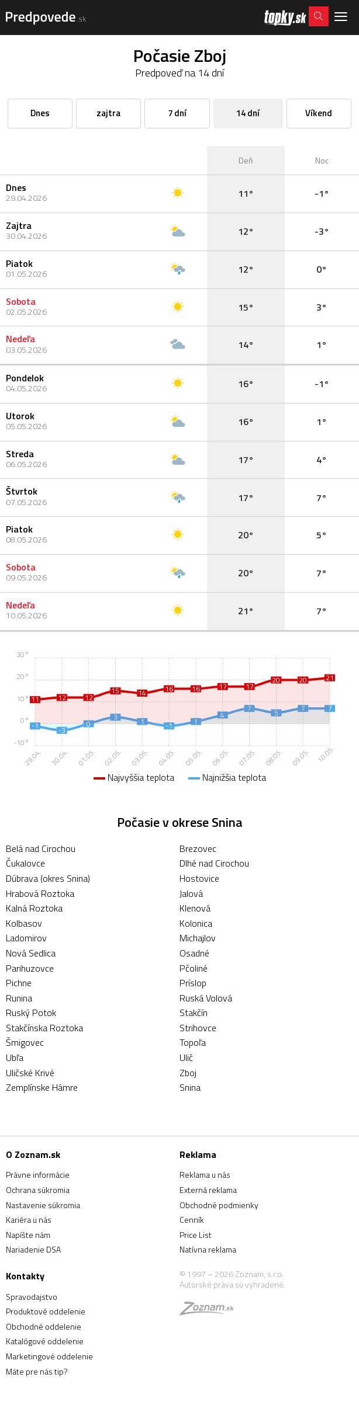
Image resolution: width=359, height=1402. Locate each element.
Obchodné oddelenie (43, 1326)
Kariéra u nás (28, 1219)
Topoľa (193, 1042)
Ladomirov (26, 938)
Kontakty (25, 1276)
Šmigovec (25, 1042)
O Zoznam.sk (33, 1154)
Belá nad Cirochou (40, 848)
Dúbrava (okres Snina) (48, 878)
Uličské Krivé (30, 1073)
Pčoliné (194, 968)
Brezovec (198, 848)
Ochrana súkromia (38, 1190)
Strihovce (198, 1028)
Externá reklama (208, 1190)
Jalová (191, 893)
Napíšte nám (28, 1235)
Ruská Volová (206, 998)
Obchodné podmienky (219, 1205)
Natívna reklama (208, 1249)
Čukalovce (25, 863)
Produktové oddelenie (45, 1311)
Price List (196, 1235)
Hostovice (199, 878)
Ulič (186, 1057)
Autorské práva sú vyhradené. (232, 1284)
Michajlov (198, 938)
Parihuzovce (30, 968)
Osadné (194, 953)
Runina (19, 998)
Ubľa (14, 1057)
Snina (190, 1087)
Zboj (188, 1073)
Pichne (19, 983)
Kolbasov (24, 923)
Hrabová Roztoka (40, 893)
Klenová (195, 908)
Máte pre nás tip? (37, 1371)
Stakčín (194, 1013)
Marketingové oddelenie (49, 1356)
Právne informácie (38, 1174)
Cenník (192, 1219)
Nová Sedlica (31, 953)
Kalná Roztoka (34, 908)
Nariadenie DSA (33, 1249)
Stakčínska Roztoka (44, 1028)
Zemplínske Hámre (42, 1087)
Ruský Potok (31, 1013)
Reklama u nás (205, 1174)
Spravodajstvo (31, 1296)
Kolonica (196, 923)
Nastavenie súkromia (43, 1205)
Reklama (198, 1154)
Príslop (193, 983)
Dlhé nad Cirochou (214, 863)
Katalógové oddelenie (45, 1341)
